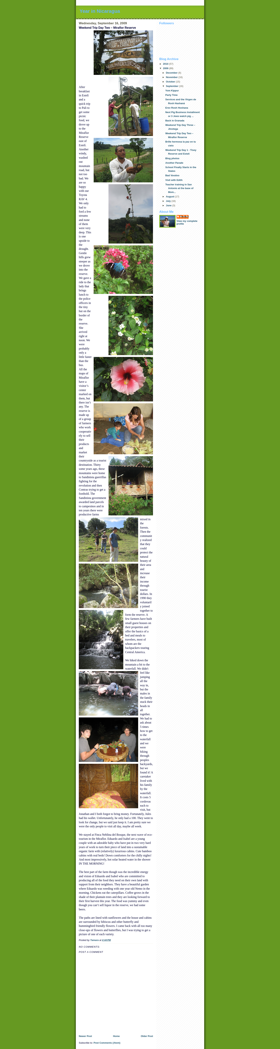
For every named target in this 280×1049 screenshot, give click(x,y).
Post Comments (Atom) (107, 1042)
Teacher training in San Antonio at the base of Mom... (179, 188)
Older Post (147, 1036)
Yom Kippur (172, 90)
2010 (166, 63)
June (169, 205)
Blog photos (172, 158)
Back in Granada (174, 120)
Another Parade (174, 162)
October (171, 81)
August (170, 196)
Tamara (184, 216)
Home (116, 1036)
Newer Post (85, 1036)
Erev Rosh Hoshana (176, 107)
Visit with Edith (173, 180)
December (172, 72)
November (172, 77)
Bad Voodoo (172, 175)
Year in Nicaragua (100, 11)
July (169, 201)
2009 (166, 68)
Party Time (171, 95)
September (172, 86)
